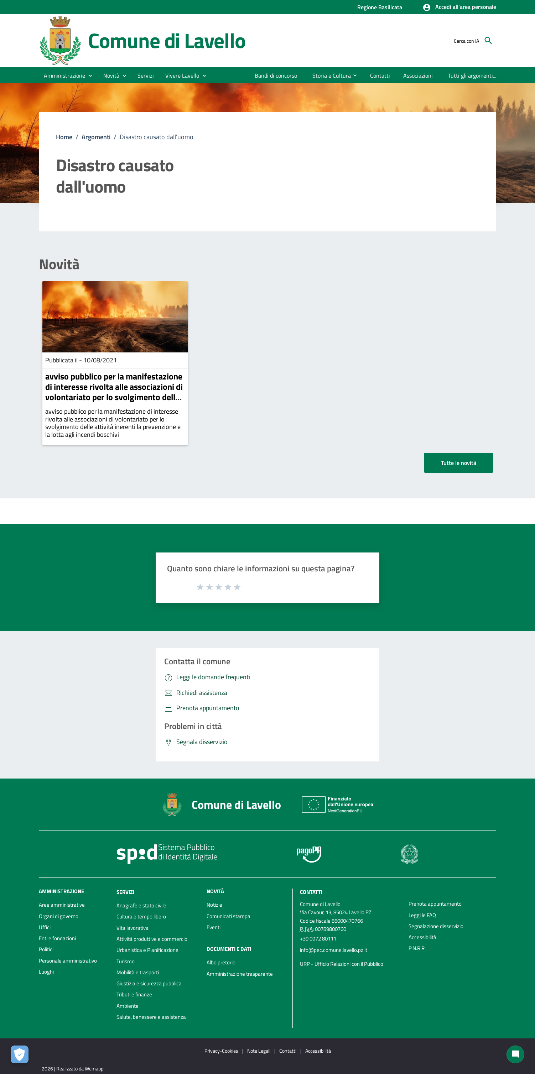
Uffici (45, 927)
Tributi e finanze (134, 994)
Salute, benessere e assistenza (151, 1017)
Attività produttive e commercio (151, 939)
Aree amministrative (62, 905)
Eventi (213, 927)
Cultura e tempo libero (141, 916)
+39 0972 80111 (318, 938)
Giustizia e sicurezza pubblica (149, 983)
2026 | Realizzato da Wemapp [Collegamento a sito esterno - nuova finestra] (72, 1068)
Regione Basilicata (379, 7)
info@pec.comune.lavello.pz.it (333, 950)
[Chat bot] (515, 1054)
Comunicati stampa (228, 916)
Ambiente (127, 1006)
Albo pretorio (221, 962)
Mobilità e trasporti (137, 972)
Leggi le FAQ (422, 915)
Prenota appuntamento (435, 904)
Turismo (125, 961)
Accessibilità (422, 937)
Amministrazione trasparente (240, 974)
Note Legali (258, 1050)
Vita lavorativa (132, 928)
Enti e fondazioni (57, 938)
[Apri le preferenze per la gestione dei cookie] (19, 1054)
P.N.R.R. (417, 948)
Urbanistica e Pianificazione (147, 950)
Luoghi (46, 972)
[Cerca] (488, 40)
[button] (459, 7)
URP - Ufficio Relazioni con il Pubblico (341, 964)
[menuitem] (276, 75)
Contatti (311, 892)
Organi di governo (58, 916)
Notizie (214, 905)
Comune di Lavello (166, 40)
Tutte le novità (458, 463)
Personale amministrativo (68, 961)
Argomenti (96, 137)
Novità (59, 264)
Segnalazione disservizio (436, 926)
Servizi (125, 892)
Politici (46, 949)
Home (64, 137)
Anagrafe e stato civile (141, 905)
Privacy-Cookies (221, 1050)
